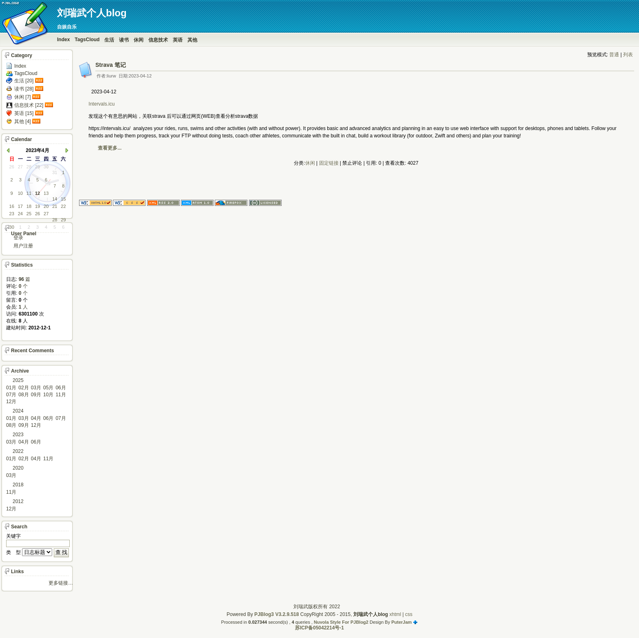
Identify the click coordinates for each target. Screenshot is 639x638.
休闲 (138, 40)
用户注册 (23, 246)
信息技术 (158, 40)
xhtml (395, 614)
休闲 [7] (22, 97)
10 (20, 193)
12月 (11, 401)
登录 (18, 238)
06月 (60, 388)
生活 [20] (23, 81)
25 (28, 213)
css (408, 614)
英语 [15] (23, 113)
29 (37, 166)
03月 (36, 388)
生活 (109, 40)
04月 (36, 418)
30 (46, 166)
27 (20, 166)
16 (11, 206)
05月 (48, 388)
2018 (18, 485)
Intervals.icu (102, 104)
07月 (11, 394)
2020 (18, 468)
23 (11, 213)
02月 (23, 388)
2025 (18, 380)
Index (63, 39)
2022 (18, 451)
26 (11, 166)
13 (46, 193)
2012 (18, 501)
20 (46, 206)
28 (28, 166)
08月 (23, 394)
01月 (11, 388)
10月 (48, 394)
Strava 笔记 (110, 65)
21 (54, 206)
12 (37, 193)
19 (37, 206)
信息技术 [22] (28, 105)
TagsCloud (87, 39)
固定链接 (329, 163)
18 (28, 206)
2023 (18, 434)
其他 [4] (22, 121)
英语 (178, 40)
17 (20, 206)
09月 (36, 394)
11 (28, 193)
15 (63, 198)
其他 (192, 40)
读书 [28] (23, 89)
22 (63, 206)
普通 (614, 54)
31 (54, 172)
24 (20, 213)
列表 (628, 54)
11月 (60, 394)
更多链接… (60, 583)
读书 (124, 40)
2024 (18, 411)
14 (54, 198)
